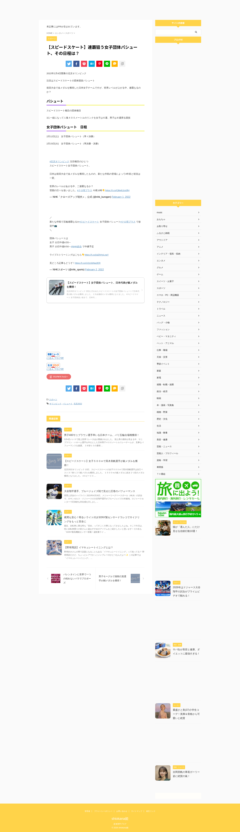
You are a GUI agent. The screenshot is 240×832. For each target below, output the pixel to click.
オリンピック (55, 404)
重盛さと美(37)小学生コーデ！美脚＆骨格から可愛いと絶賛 (186, 714)
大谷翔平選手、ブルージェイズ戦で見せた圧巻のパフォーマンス (99, 491)
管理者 (87, 811)
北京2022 (78, 404)
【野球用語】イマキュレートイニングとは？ (88, 547)
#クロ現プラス (84, 190)
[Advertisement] (92, 9)
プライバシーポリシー (103, 811)
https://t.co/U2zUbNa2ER (88, 263)
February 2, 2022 (94, 269)
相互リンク (150, 811)
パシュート (68, 404)
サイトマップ (136, 811)
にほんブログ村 (55, 358)
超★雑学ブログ (120, 824)
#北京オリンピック (59, 161)
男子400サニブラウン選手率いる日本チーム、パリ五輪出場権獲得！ (101, 435)
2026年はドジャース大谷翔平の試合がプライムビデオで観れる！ (186, 591)
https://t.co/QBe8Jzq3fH (117, 190)
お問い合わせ (121, 811)
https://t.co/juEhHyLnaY (97, 254)
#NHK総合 (76, 246)
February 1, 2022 (121, 197)
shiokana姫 (120, 819)
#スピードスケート (89, 221)
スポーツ (53, 399)
